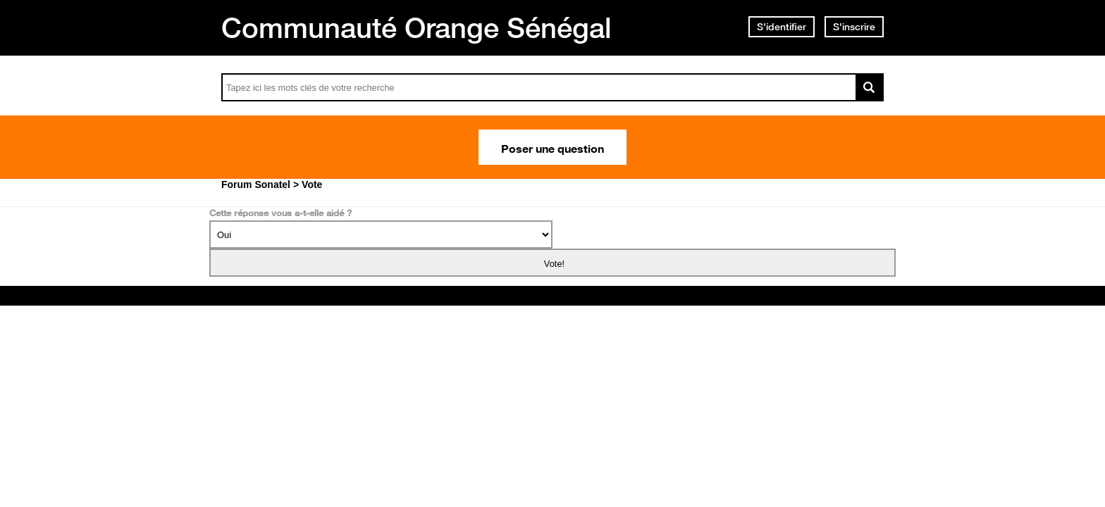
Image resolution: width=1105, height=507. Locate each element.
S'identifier (781, 26)
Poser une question (552, 147)
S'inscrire (854, 26)
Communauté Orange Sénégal (416, 27)
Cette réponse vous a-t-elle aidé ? (280, 212)
